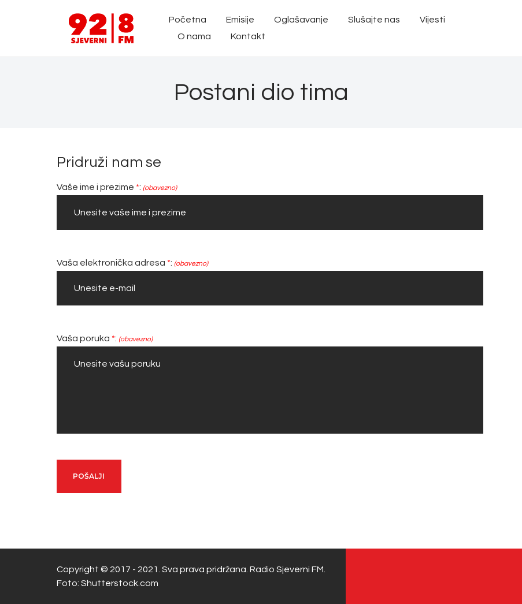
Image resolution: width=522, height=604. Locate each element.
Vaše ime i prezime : (117, 187)
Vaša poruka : (105, 338)
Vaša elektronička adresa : (132, 262)
